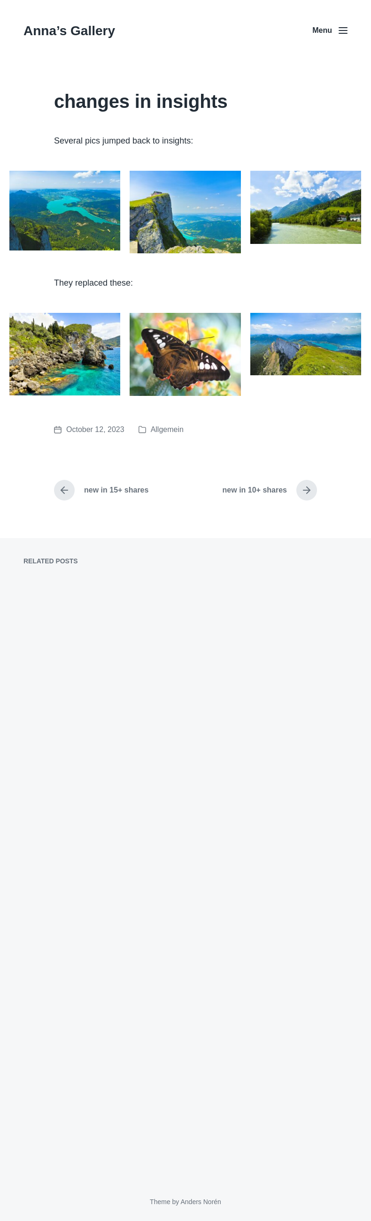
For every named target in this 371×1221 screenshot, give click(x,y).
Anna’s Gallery (69, 30)
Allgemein (167, 429)
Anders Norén (200, 1202)
